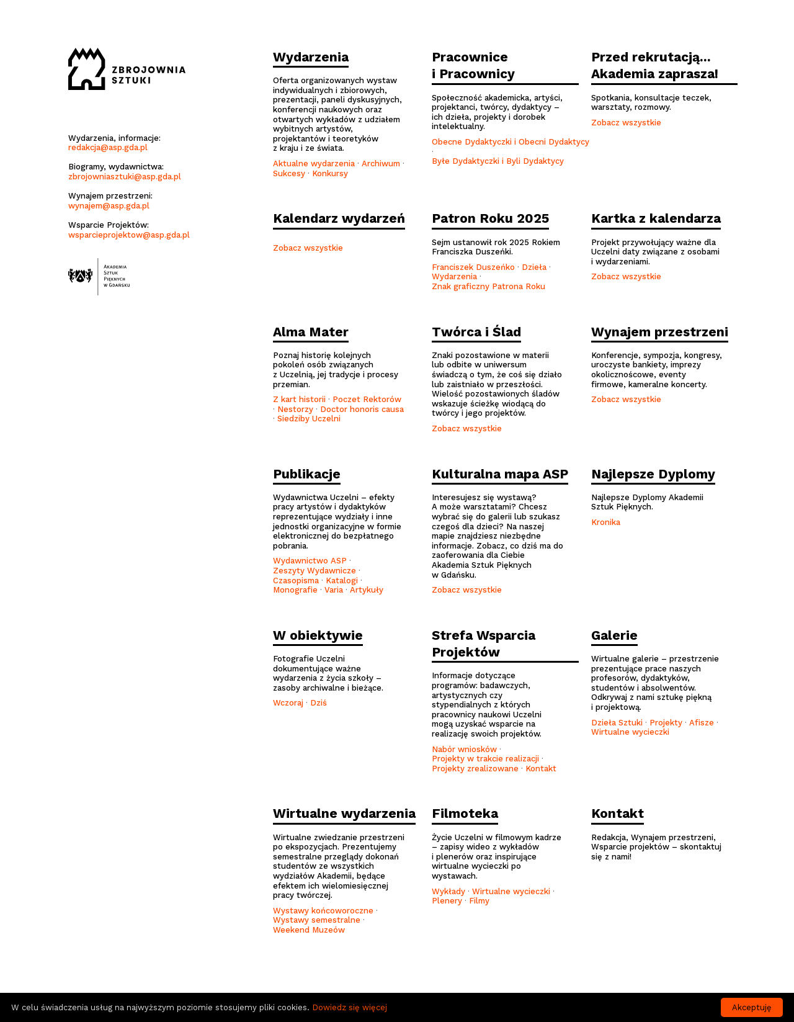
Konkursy (330, 173)
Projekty (665, 722)
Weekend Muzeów (309, 930)
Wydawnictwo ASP (310, 560)
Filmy (479, 900)
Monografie (295, 589)
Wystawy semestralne (316, 920)
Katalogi (342, 580)
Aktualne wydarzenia (314, 163)
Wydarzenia (456, 276)
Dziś (318, 702)
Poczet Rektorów (366, 399)
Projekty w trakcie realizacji (485, 758)
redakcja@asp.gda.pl (108, 147)
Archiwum (381, 163)
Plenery (447, 900)
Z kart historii (299, 399)
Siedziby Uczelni (309, 418)
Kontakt (540, 768)
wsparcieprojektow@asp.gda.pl (129, 235)
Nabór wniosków (464, 749)
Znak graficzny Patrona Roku (488, 286)
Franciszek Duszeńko (473, 267)
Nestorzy (295, 409)
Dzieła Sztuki (617, 722)
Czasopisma (296, 580)
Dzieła (534, 267)
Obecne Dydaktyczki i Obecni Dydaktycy (510, 141)
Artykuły (366, 589)
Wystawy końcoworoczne (323, 910)
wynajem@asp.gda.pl (108, 205)
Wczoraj (288, 702)
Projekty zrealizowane (475, 768)
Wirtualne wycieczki (630, 732)
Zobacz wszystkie (626, 122)
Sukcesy (289, 173)
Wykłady (448, 891)
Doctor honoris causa (362, 409)
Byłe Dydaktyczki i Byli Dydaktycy (498, 161)
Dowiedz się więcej (349, 1007)
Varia (333, 589)
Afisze (701, 722)
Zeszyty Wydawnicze (314, 570)
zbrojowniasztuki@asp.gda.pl (124, 176)
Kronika (605, 522)
